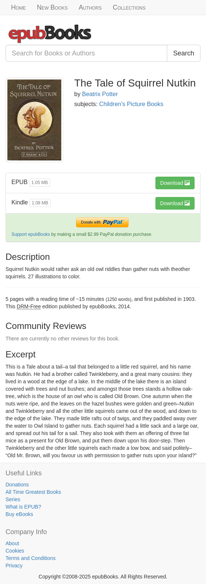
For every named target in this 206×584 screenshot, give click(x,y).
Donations (17, 485)
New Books (52, 7)
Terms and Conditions (30, 558)
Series (13, 499)
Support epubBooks (30, 234)
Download (175, 183)
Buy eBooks (19, 514)
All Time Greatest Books (33, 492)
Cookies (15, 551)
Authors (90, 7)
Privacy (14, 565)
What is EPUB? (23, 507)
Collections (129, 7)
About (12, 543)
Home (18, 7)
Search (183, 53)
